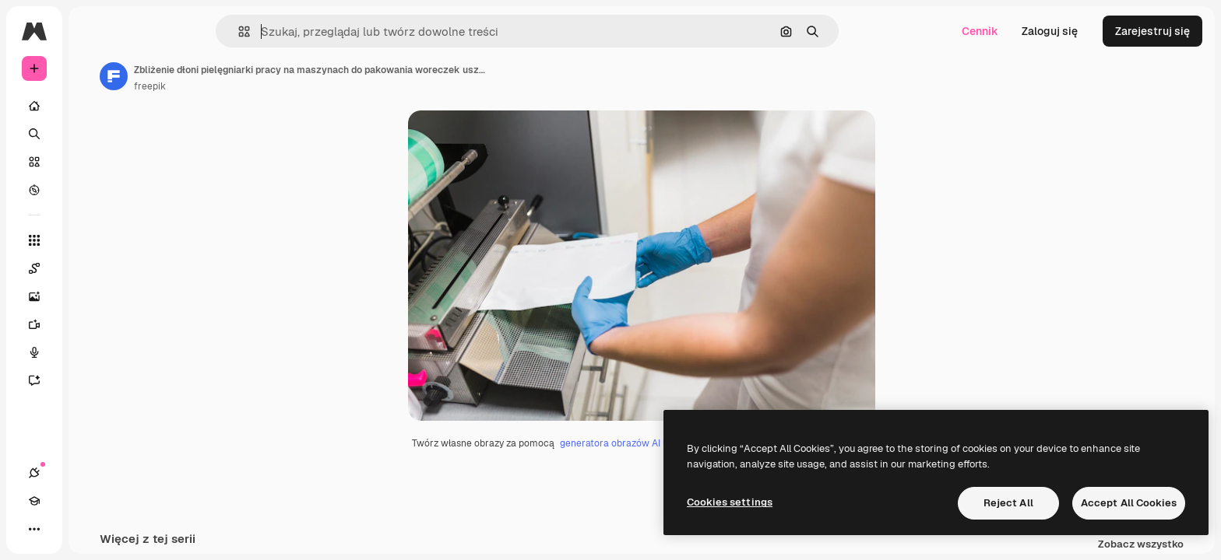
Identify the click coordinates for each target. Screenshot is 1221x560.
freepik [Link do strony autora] (268, 86)
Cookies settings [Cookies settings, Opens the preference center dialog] (729, 502)
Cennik (980, 31)
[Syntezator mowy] (93, 352)
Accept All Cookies (1129, 502)
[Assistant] (93, 380)
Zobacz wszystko (1141, 545)
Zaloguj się (1050, 31)
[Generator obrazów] (93, 296)
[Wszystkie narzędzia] (93, 240)
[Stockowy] (93, 161)
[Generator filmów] (93, 324)
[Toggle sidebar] (152, 31)
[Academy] (62, 528)
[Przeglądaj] (93, 189)
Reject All (1008, 502)
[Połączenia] (34, 528)
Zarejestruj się (1152, 31)
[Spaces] (93, 268)
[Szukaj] (93, 133)
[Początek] (93, 105)
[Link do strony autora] (232, 76)
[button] (297, 31)
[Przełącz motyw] (90, 528)
